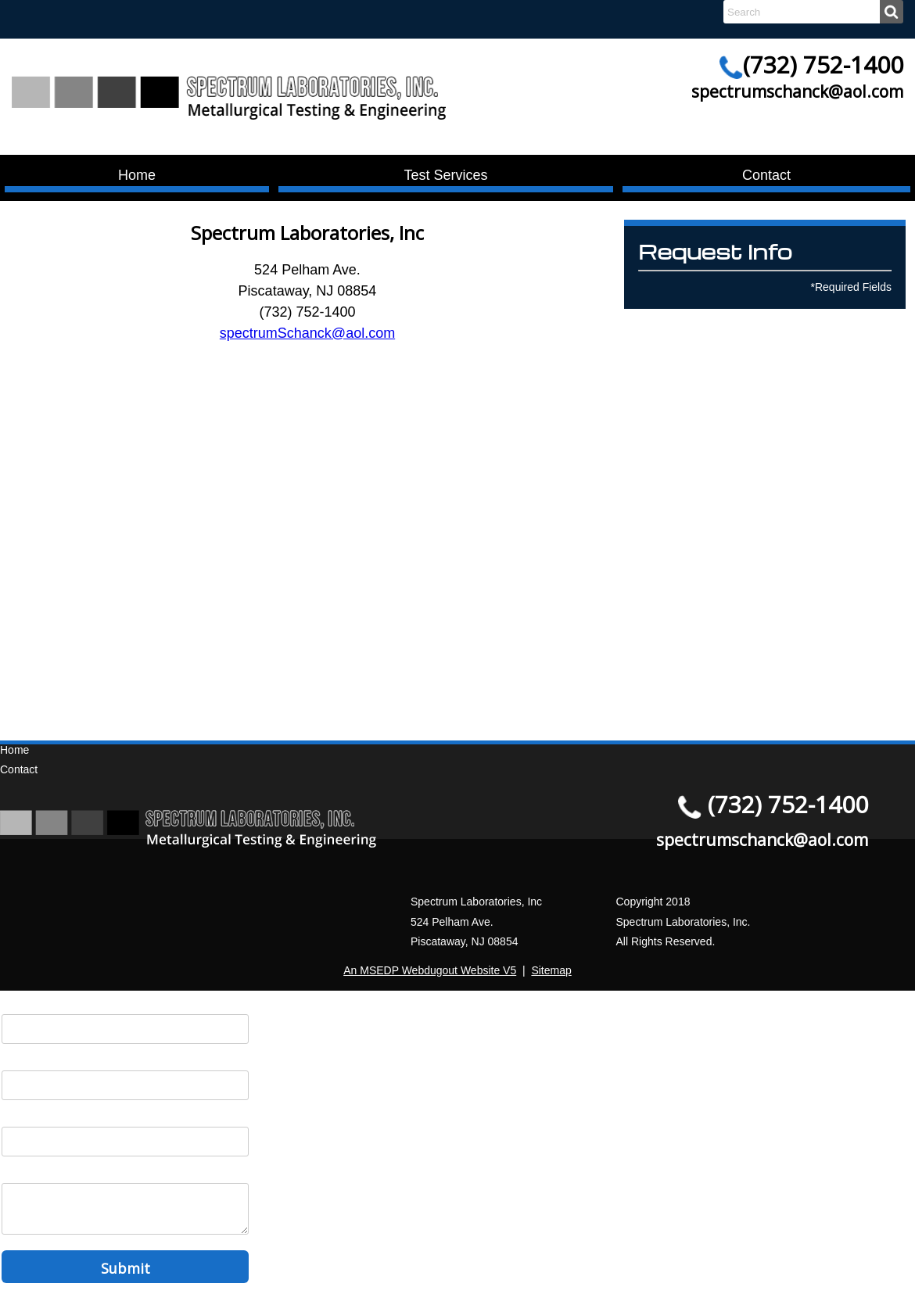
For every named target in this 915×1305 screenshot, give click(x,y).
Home (137, 175)
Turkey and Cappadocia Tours (307, 687)
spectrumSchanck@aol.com (307, 333)
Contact (766, 175)
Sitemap (551, 970)
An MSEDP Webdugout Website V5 (429, 970)
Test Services (445, 175)
